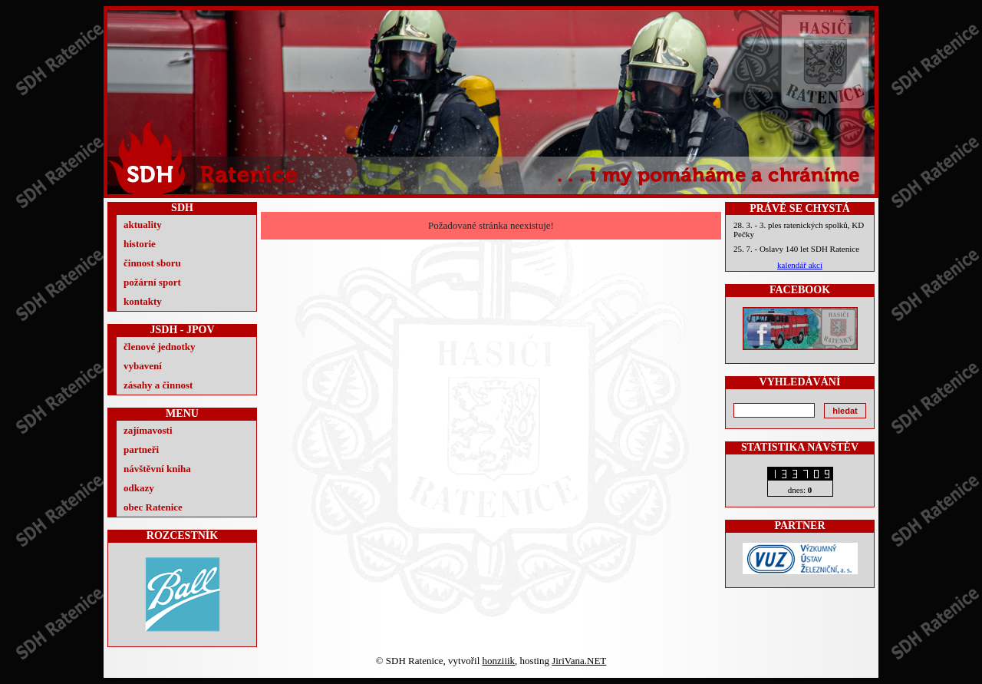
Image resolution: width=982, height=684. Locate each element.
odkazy (139, 488)
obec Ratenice (153, 507)
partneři (141, 449)
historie (140, 243)
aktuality (143, 224)
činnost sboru (152, 263)
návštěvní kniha (157, 468)
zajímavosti (148, 430)
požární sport (152, 282)
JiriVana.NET (579, 660)
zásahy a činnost (158, 385)
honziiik (499, 660)
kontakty (143, 301)
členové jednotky (160, 346)
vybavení (143, 366)
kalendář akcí (799, 264)
